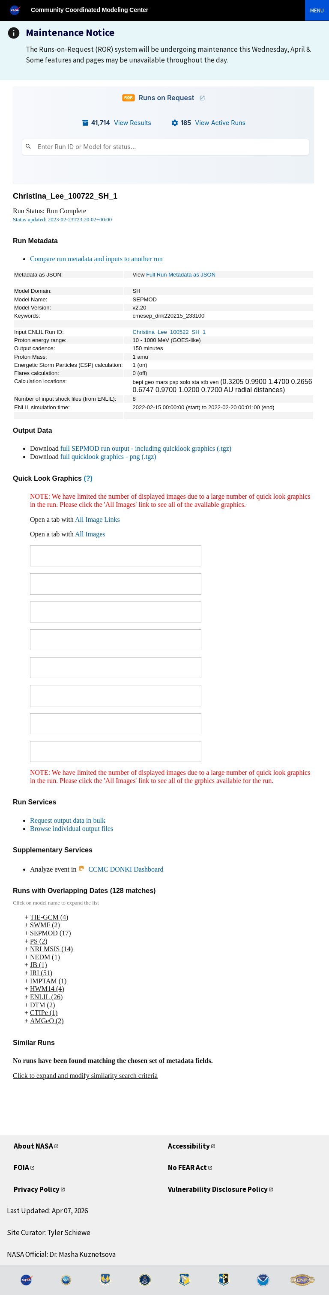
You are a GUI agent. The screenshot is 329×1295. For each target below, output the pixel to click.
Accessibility (189, 1146)
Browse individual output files (71, 828)
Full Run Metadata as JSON (180, 274)
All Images (90, 534)
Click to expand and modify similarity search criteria (85, 1075)
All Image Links (97, 519)
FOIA (21, 1167)
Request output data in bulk (67, 820)
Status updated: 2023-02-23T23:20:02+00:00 (62, 220)
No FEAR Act (187, 1167)
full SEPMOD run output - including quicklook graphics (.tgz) (146, 448)
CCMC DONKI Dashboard (120, 869)
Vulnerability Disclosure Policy (218, 1189)
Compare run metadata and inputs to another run (96, 258)
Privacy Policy (37, 1189)
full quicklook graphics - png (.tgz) (108, 456)
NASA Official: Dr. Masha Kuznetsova (61, 1254)
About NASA (33, 1146)
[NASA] (19, 10)
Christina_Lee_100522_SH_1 (169, 332)
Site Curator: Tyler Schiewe (48, 1232)
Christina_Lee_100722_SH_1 (65, 196)
